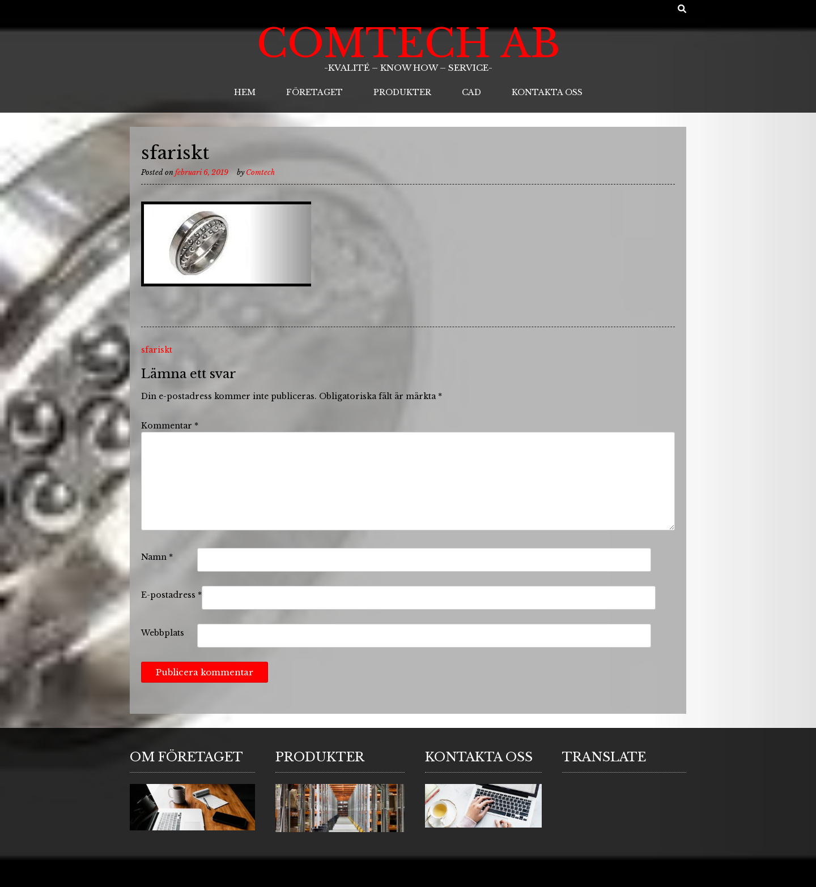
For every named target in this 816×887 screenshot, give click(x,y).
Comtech (260, 172)
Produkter (402, 92)
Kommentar (169, 426)
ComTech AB (408, 43)
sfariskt (156, 350)
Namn (157, 557)
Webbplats (162, 633)
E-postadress (171, 595)
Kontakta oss (547, 92)
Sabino (171, 876)
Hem (245, 92)
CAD (471, 92)
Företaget (314, 92)
